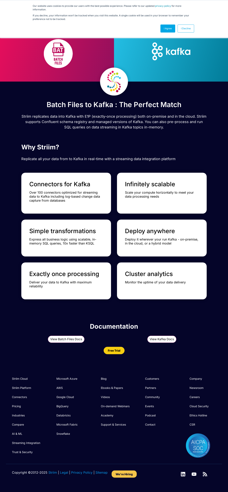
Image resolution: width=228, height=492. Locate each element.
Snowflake (63, 433)
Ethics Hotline (198, 415)
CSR (192, 424)
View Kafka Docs (162, 339)
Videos (105, 397)
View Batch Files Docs (66, 339)
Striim (52, 472)
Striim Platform (21, 387)
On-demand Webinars (115, 406)
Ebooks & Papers (112, 387)
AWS (59, 387)
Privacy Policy (81, 472)
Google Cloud (65, 397)
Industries (18, 415)
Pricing (16, 406)
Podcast (150, 415)
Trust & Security (22, 452)
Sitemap (101, 472)
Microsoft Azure (66, 378)
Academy (107, 415)
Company (196, 378)
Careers (195, 397)
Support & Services (113, 424)
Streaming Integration (26, 443)
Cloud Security (199, 406)
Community (152, 397)
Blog (104, 378)
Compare (18, 424)
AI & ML (17, 433)
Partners (150, 387)
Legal (64, 472)
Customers (152, 378)
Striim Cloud (20, 378)
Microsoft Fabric (67, 424)
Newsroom (196, 387)
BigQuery (62, 406)
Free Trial (114, 350)
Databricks (63, 415)
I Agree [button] (168, 28)
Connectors (19, 397)
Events (149, 406)
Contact (150, 424)
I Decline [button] (186, 28)
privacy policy (163, 5)
